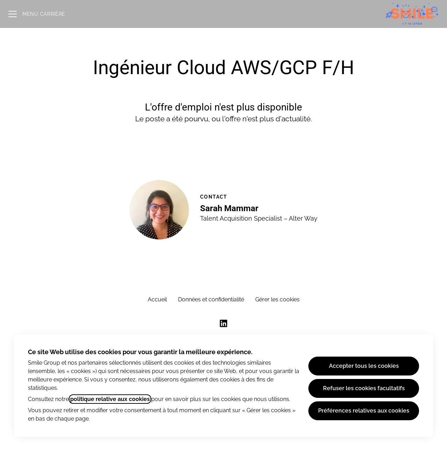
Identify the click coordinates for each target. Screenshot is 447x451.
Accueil (157, 299)
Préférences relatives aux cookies (363, 410)
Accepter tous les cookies (364, 366)
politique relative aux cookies (110, 399)
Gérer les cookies (277, 299)
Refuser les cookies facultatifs (364, 388)
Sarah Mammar (229, 208)
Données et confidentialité (211, 299)
